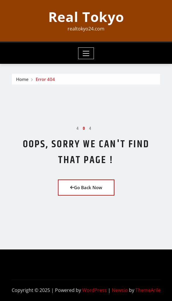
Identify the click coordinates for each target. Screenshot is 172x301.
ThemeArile (148, 290)
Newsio (120, 290)
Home (22, 81)
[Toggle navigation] (86, 53)
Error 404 (45, 81)
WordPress (94, 290)
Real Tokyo (86, 17)
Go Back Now (86, 187)
